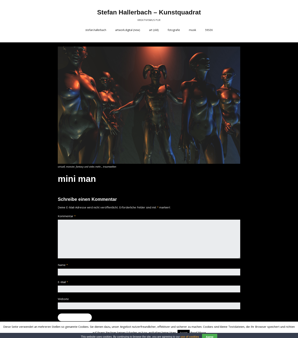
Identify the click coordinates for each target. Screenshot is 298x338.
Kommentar (67, 216)
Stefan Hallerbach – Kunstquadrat (149, 12)
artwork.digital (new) (127, 30)
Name (63, 265)
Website (63, 299)
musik (192, 30)
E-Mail (63, 282)
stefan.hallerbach (95, 30)
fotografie (174, 30)
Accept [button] (183, 332)
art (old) (154, 30)
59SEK (209, 30)
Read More (198, 332)
